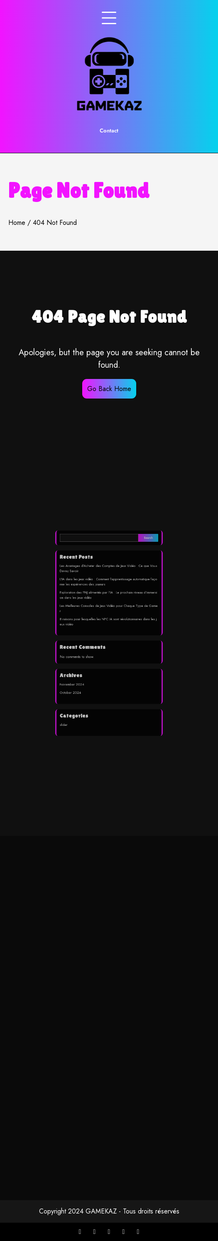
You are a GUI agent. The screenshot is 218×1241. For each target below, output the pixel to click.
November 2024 (79, 673)
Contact (109, 131)
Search (139, 558)
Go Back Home (109, 389)
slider (73, 705)
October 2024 (78, 680)
